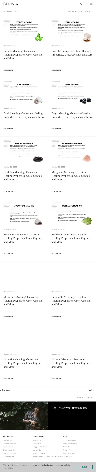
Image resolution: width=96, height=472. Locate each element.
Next (91, 390)
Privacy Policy (68, 450)
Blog (16, 11)
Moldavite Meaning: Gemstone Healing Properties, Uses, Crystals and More (71, 238)
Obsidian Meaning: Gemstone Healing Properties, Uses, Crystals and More (23, 176)
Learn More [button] (8, 468)
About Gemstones (69, 440)
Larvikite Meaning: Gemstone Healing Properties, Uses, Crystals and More (23, 363)
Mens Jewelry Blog (70, 444)
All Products (7, 440)
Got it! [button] (84, 467)
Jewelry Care (37, 450)
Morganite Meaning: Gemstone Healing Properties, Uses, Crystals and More (71, 176)
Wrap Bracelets (8, 447)
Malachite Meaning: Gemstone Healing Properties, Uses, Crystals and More (23, 300)
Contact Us (37, 444)
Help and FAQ (38, 440)
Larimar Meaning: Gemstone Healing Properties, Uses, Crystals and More (71, 363)
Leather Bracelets (9, 453)
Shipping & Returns (40, 447)
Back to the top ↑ (84, 398)
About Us (66, 447)
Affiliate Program (39, 453)
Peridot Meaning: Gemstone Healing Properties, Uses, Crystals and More (23, 54)
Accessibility (67, 456)
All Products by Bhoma (79, 11)
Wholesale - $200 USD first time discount (48, 456)
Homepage (8, 11)
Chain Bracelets (9, 450)
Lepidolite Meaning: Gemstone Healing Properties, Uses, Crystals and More (71, 300)
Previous (5, 390)
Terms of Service (69, 453)
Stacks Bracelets (9, 456)
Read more (8, 70)
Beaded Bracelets (9, 444)
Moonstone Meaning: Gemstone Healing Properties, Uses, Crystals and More (23, 238)
